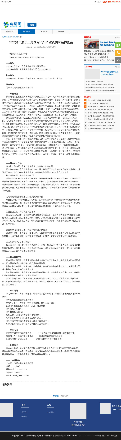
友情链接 (50, 412)
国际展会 (43, 31)
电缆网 (4, 37)
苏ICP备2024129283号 (87, 436)
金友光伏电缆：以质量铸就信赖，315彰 (101, 113)
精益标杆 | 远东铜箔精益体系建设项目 (100, 110)
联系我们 (24, 416)
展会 (9, 37)
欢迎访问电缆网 (6, 2)
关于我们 (98, 2)
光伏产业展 (64, 396)
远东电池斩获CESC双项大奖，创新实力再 (101, 122)
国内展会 (26, 31)
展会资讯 (61, 31)
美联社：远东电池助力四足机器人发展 (100, 119)
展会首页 (9, 31)
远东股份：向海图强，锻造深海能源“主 (100, 128)
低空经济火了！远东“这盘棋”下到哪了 (100, 100)
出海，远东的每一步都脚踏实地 (98, 103)
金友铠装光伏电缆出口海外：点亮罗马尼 (101, 125)
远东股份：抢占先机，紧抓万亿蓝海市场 (101, 116)
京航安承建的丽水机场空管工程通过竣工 (101, 106)
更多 (116, 37)
